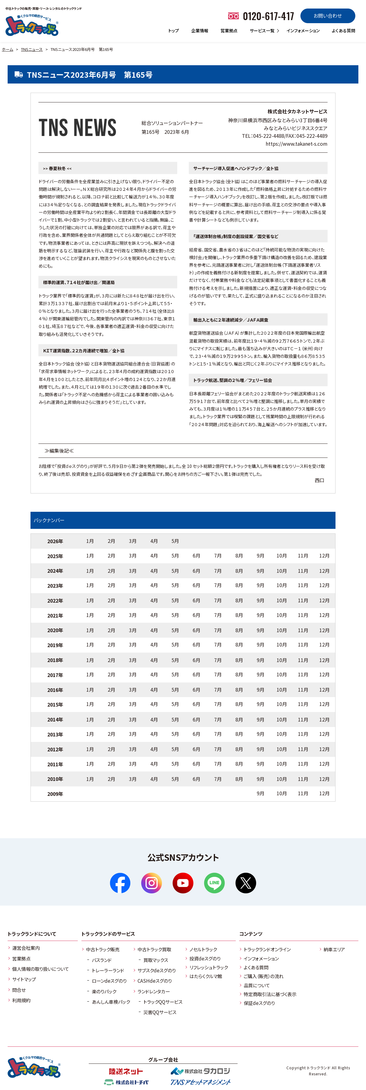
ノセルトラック (203, 949)
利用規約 (21, 1000)
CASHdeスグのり (155, 980)
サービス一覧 (262, 30)
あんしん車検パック (111, 1001)
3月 (133, 540)
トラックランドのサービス (108, 933)
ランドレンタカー (154, 991)
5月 (175, 540)
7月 (218, 555)
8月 (239, 555)
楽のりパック (104, 991)
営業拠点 (229, 30)
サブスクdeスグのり (157, 970)
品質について (257, 985)
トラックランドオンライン (267, 949)
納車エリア (334, 949)
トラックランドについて (32, 933)
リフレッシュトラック (208, 967)
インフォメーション (303, 30)
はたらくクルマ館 (205, 976)
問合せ (19, 989)
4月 (154, 540)
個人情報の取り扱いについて (40, 968)
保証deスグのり (259, 1002)
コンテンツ (250, 933)
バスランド (102, 959)
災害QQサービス (159, 1012)
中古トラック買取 (154, 949)
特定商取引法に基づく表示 (270, 994)
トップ (173, 30)
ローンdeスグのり (109, 980)
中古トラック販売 (103, 949)
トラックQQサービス (162, 1001)
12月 (324, 555)
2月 (111, 540)
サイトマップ (24, 979)
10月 (282, 555)
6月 (196, 555)
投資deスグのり (205, 958)
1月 (90, 540)
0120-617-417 (268, 16)
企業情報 (199, 30)
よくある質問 (343, 30)
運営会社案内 (26, 947)
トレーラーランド (108, 970)
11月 (303, 555)
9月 (260, 555)
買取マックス (155, 959)
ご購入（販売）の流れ (264, 976)
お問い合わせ (328, 15)
